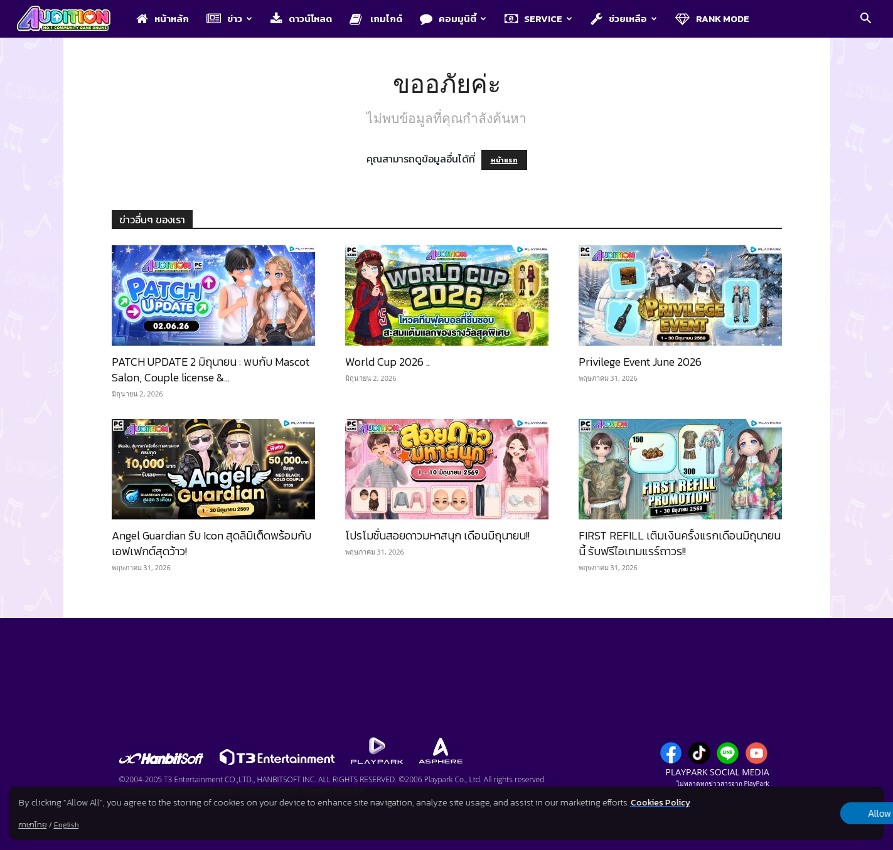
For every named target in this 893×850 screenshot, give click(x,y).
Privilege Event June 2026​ (640, 361)
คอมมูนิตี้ (453, 18)
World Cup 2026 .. (387, 361)
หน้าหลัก (162, 18)
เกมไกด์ (376, 18)
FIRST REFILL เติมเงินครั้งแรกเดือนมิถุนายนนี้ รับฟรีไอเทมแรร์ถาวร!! (680, 543)
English (65, 825)
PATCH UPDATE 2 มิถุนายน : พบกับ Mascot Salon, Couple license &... (210, 369)
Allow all (818, 813)
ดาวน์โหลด (301, 18)
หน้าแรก (504, 160)
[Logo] (70, 19)
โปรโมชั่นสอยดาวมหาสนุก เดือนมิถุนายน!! (437, 535)
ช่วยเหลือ (624, 18)
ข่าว (229, 18)
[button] (865, 19)
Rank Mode (712, 18)
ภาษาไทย (32, 825)
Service (538, 18)
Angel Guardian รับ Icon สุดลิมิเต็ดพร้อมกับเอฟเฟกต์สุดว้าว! (211, 543)
